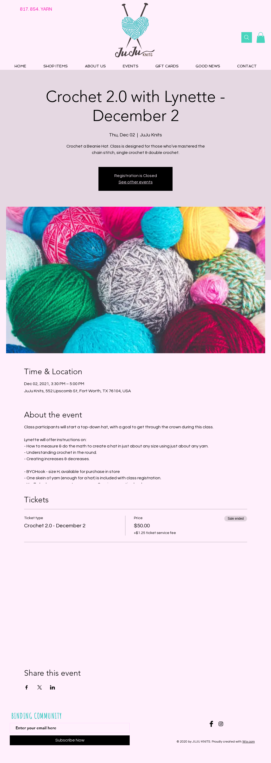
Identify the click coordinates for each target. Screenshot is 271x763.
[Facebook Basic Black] (211, 724)
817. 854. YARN (36, 9)
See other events (136, 182)
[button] (260, 37)
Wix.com (248, 741)
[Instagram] (221, 724)
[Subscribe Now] (70, 740)
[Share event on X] (39, 687)
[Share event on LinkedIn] (52, 687)
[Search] (246, 37)
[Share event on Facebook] (26, 687)
